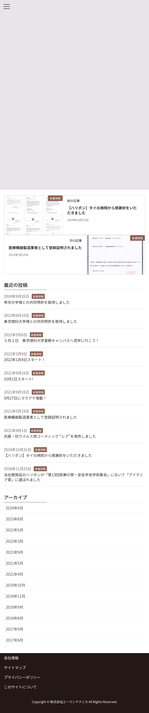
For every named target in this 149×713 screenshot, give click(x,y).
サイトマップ (15, 667)
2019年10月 (15, 585)
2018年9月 (14, 607)
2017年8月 (14, 640)
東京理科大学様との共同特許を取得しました (40, 321)
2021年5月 (14, 563)
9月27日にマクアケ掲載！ (25, 398)
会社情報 (11, 657)
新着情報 (38, 296)
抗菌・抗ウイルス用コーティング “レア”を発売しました (50, 436)
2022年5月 (14, 529)
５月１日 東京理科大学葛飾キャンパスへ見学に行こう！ (51, 340)
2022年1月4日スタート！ (25, 359)
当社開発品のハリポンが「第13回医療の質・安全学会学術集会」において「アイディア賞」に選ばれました (73, 477)
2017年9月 (14, 629)
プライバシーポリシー (22, 677)
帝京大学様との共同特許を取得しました (37, 302)
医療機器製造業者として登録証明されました (45, 247)
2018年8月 (14, 618)
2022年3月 (14, 541)
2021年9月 (14, 552)
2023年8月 (14, 518)
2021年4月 (14, 574)
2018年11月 (15, 596)
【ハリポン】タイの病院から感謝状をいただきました (102, 210)
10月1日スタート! (18, 378)
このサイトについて (20, 686)
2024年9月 (14, 507)
